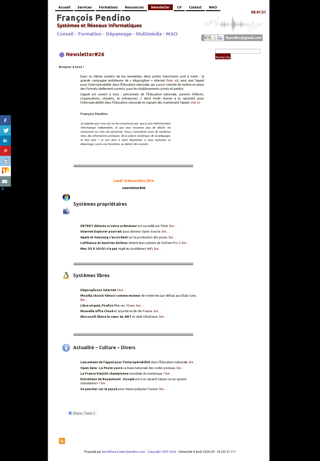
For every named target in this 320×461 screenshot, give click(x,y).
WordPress (109, 451)
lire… (173, 225)
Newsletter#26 (85, 54)
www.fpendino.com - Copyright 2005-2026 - (149, 451)
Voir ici (172, 80)
